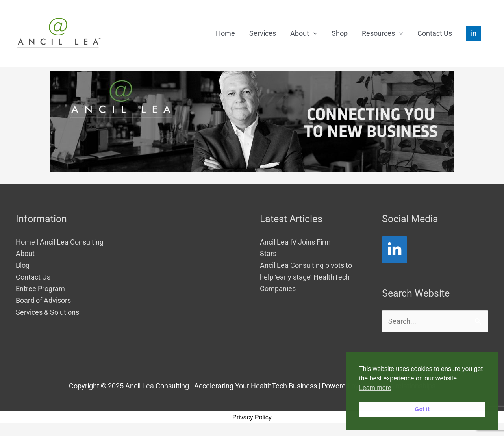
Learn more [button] (375, 387)
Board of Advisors (43, 300)
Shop (340, 33)
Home (225, 33)
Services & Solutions (47, 312)
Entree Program (40, 288)
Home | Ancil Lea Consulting (60, 242)
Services (262, 33)
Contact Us (434, 33)
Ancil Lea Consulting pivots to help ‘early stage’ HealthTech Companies (306, 277)
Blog (23, 265)
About (299, 33)
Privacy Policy (252, 417)
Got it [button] (422, 409)
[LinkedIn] (394, 249)
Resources (378, 33)
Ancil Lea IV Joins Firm (295, 242)
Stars (268, 253)
